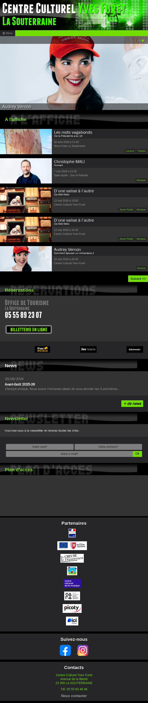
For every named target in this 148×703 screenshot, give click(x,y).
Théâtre (141, 151)
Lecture (130, 151)
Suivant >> (138, 278)
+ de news (132, 403)
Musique (141, 180)
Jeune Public (126, 209)
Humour (141, 268)
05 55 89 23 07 (23, 316)
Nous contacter (74, 696)
